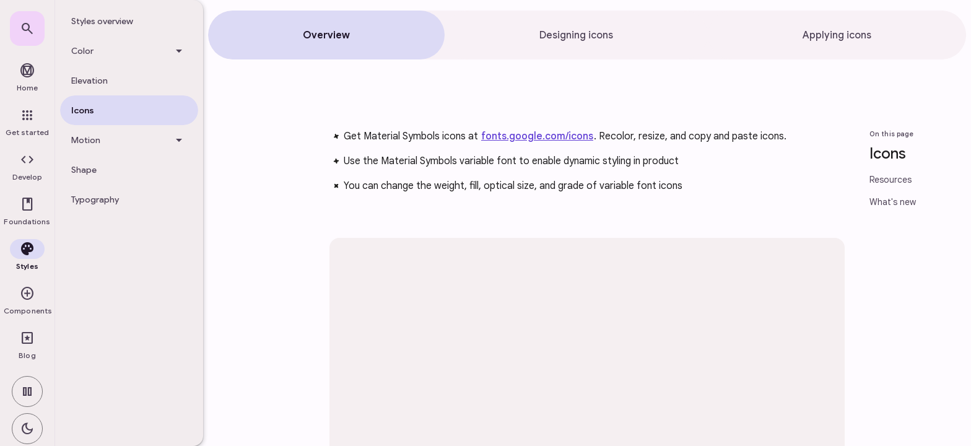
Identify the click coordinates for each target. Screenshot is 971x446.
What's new (892, 202)
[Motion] (129, 140)
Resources (890, 179)
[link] (27, 28)
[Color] (129, 51)
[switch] (27, 391)
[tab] (326, 35)
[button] (27, 167)
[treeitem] (129, 21)
